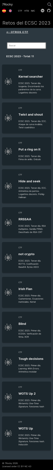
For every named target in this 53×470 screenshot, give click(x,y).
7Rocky (7, 4)
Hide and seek (29, 181)
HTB (26, 10)
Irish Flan (25, 289)
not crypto (26, 254)
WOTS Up (25, 428)
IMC (33, 10)
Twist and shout (30, 114)
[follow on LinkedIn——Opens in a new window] (43, 10)
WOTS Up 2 (27, 393)
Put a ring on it (29, 149)
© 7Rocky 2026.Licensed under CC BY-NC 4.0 (16, 465)
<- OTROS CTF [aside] (17, 32)
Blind (22, 324)
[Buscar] (49, 4)
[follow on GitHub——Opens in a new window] (49, 10)
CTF (20, 10)
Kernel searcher (30, 76)
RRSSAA (24, 219)
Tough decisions (30, 359)
